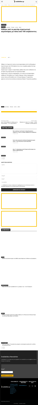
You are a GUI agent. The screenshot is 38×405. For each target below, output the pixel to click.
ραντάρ (16, 27)
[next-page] (3, 158)
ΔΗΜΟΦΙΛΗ (6, 230)
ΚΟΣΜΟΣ (5, 5)
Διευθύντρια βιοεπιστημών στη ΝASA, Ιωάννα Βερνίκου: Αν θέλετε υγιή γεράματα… (19, 258)
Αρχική (2, 5)
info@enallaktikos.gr (23, 385)
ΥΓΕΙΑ (3, 257)
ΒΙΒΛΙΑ (3, 313)
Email (3, 369)
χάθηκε (20, 27)
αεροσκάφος (8, 27)
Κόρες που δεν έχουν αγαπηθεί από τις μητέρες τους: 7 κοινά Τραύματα (17, 286)
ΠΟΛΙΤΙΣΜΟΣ (4, 343)
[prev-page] (2, 158)
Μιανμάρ (12, 27)
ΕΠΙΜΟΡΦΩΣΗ (5, 285)
